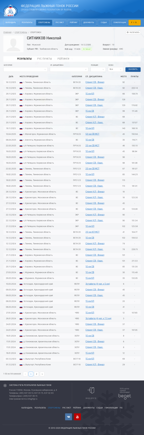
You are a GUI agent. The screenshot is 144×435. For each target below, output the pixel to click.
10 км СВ (90, 140)
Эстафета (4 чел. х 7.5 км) (98, 319)
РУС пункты (43, 59)
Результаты (27, 22)
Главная (7, 32)
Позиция (94, 65)
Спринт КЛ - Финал (95, 117)
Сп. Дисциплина (56, 65)
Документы (88, 22)
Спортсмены (44, 22)
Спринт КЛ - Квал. (94, 123)
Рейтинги (63, 59)
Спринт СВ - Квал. (94, 88)
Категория (8, 65)
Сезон (110, 65)
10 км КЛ (90, 128)
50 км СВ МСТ (92, 134)
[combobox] (25, 69)
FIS (134, 22)
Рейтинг (73, 22)
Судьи (104, 22)
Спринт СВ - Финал (95, 82)
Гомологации (119, 22)
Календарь (11, 22)
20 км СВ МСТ (92, 146)
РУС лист (60, 22)
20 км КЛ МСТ (92, 232)
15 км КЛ (90, 94)
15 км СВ (90, 111)
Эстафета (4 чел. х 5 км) (98, 284)
